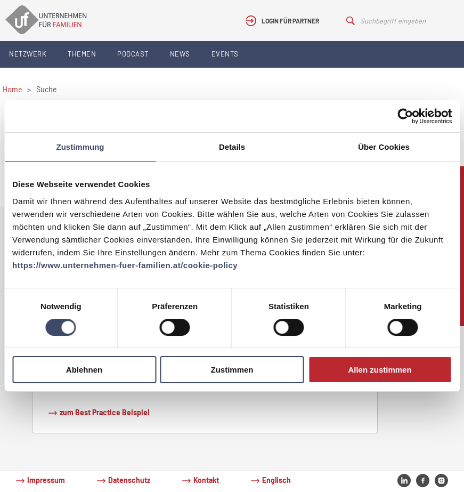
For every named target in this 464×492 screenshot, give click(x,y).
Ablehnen (84, 369)
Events (225, 54)
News (180, 54)
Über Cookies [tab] (384, 146)
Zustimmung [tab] (80, 146)
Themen (82, 54)
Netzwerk (27, 54)
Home (12, 89)
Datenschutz (129, 480)
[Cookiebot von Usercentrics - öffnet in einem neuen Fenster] (405, 116)
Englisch (276, 480)
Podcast (133, 54)
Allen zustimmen (379, 369)
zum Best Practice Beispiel (104, 412)
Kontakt (206, 480)
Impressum (46, 480)
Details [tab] (232, 146)
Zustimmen (231, 369)
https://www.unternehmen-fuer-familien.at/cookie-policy (125, 265)
